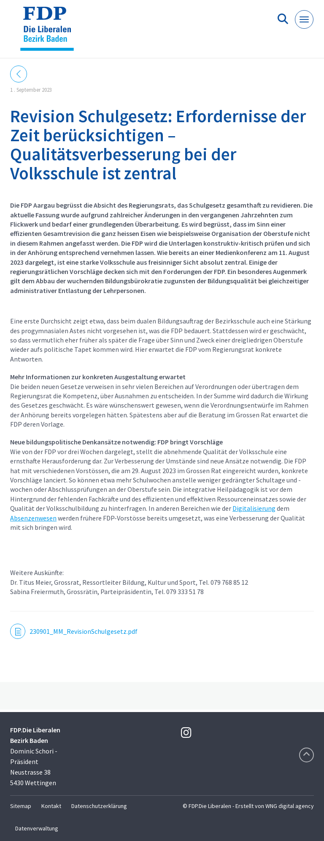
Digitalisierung (253, 508)
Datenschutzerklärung (99, 806)
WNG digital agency (289, 806)
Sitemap (20, 806)
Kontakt (51, 806)
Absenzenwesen (33, 518)
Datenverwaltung (36, 828)
